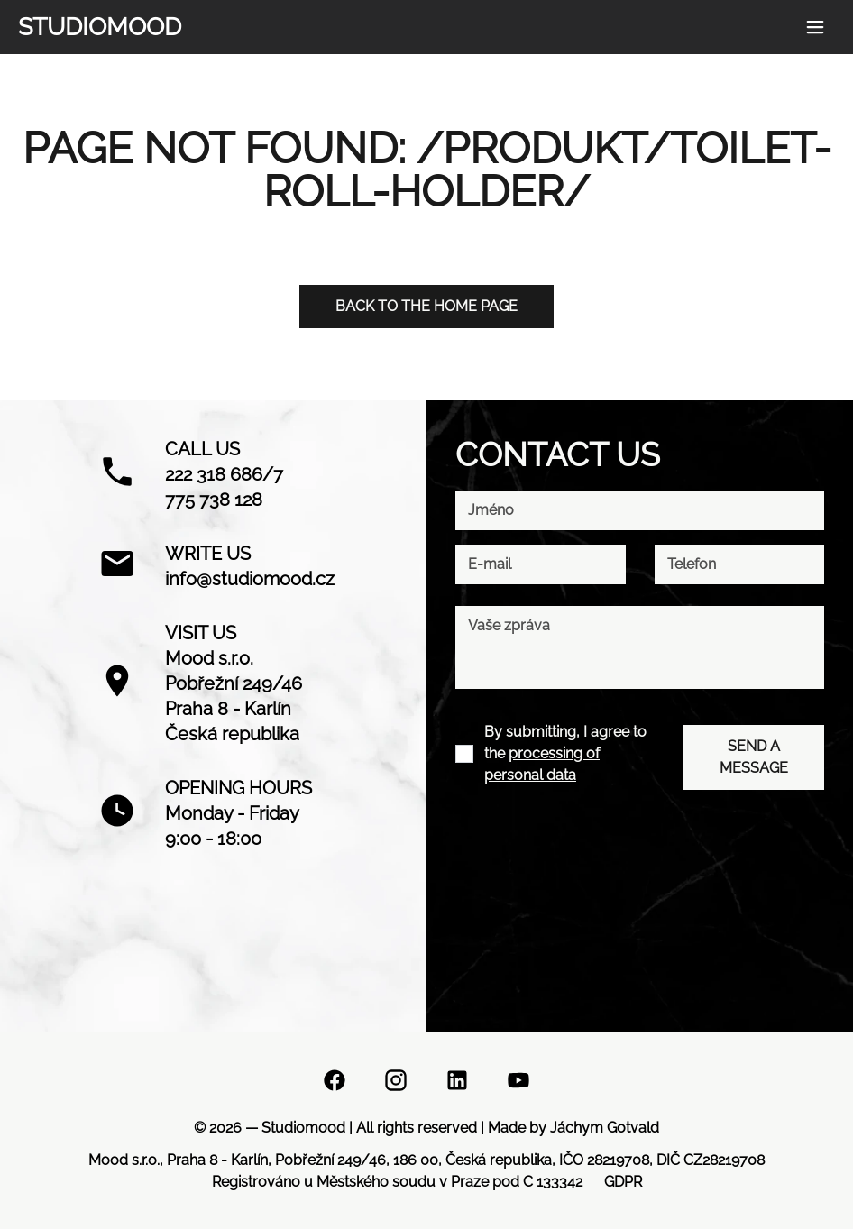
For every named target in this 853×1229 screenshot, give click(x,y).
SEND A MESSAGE (754, 757)
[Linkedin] (457, 1083)
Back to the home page (426, 306)
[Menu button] (815, 27)
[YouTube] (518, 1083)
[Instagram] (395, 1083)
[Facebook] (334, 1083)
